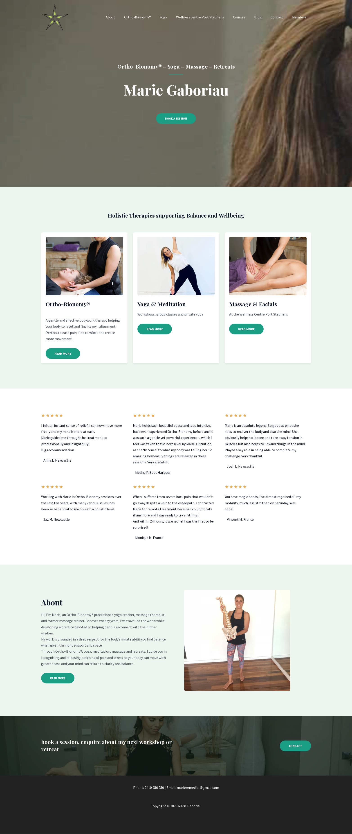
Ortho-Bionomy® (149, 17)
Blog (262, 17)
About (124, 17)
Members (300, 17)
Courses (245, 17)
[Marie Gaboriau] (54, 16)
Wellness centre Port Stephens (208, 17)
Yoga (173, 17)
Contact (279, 17)
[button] (63, 353)
